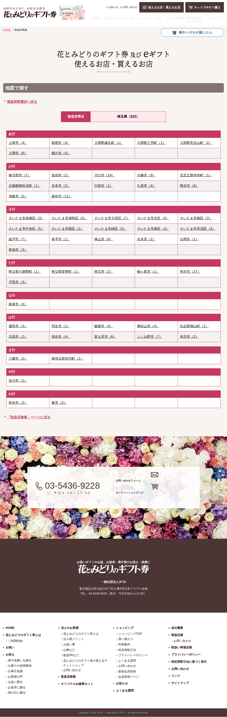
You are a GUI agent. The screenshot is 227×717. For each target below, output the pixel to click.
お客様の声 (15, 676)
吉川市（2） (18, 380)
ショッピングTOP (130, 634)
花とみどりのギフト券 (113, 569)
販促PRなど (71, 655)
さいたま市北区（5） (153, 218)
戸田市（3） (18, 282)
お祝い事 (69, 644)
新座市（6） (18, 304)
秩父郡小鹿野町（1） (25, 271)
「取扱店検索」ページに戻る (29, 417)
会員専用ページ (128, 677)
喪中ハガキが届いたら (195, 32)
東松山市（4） (148, 326)
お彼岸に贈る (17, 687)
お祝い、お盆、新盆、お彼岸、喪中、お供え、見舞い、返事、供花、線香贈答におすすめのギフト (44, 13)
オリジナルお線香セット (77, 684)
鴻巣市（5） (18, 196)
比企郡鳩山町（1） (194, 326)
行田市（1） (103, 186)
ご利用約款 (15, 641)
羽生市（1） (60, 326)
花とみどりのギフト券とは (121, 18)
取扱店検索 (194, 18)
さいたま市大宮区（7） (112, 218)
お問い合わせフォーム (159, 479)
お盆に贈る (15, 682)
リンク (175, 676)
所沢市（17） (190, 271)
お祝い (147, 18)
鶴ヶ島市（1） (148, 271)
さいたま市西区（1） (67, 228)
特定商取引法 (127, 650)
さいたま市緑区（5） (110, 228)
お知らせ (113, 7)
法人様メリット (73, 639)
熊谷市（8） (189, 186)
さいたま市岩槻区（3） (26, 218)
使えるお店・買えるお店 (164, 7)
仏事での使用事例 (20, 666)
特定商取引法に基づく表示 (189, 662)
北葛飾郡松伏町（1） (25, 186)
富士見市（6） (105, 336)
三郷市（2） (18, 358)
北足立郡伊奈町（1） (196, 175)
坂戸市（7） (18, 239)
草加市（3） (18, 249)
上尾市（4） (18, 143)
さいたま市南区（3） (153, 228)
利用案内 (124, 644)
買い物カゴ (125, 639)
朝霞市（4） (60, 143)
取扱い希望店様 (181, 647)
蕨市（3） (59, 402)
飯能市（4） (103, 326)
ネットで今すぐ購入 (207, 7)
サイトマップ (180, 683)
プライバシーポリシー (133, 655)
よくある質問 (127, 660)
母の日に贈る (17, 693)
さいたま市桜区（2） (196, 218)
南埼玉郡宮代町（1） (67, 358)
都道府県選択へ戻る (22, 102)
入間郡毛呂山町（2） (196, 143)
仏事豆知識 (15, 671)
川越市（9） (146, 175)
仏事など (69, 650)
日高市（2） (18, 336)
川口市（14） (104, 175)
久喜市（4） (146, 186)
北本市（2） (60, 186)
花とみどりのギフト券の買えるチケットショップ (85, 663)
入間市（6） (18, 153)
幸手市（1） (60, 239)
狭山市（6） (103, 239)
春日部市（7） (20, 175)
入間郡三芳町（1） (151, 143)
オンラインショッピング (162, 496)
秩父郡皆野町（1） (65, 271)
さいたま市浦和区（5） (69, 218)
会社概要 (177, 628)
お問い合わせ (129, 7)
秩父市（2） (103, 271)
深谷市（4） (60, 336)
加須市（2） (60, 175)
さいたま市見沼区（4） (197, 228)
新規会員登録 (127, 671)
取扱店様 (177, 635)
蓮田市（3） (18, 326)
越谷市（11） (61, 196)
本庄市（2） (189, 336)
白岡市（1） (189, 239)
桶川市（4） (60, 153)
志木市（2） (146, 239)
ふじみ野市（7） (149, 336)
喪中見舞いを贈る (20, 660)
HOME (96, 18)
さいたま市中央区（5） (26, 228)
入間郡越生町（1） (108, 143)
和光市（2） (18, 402)
